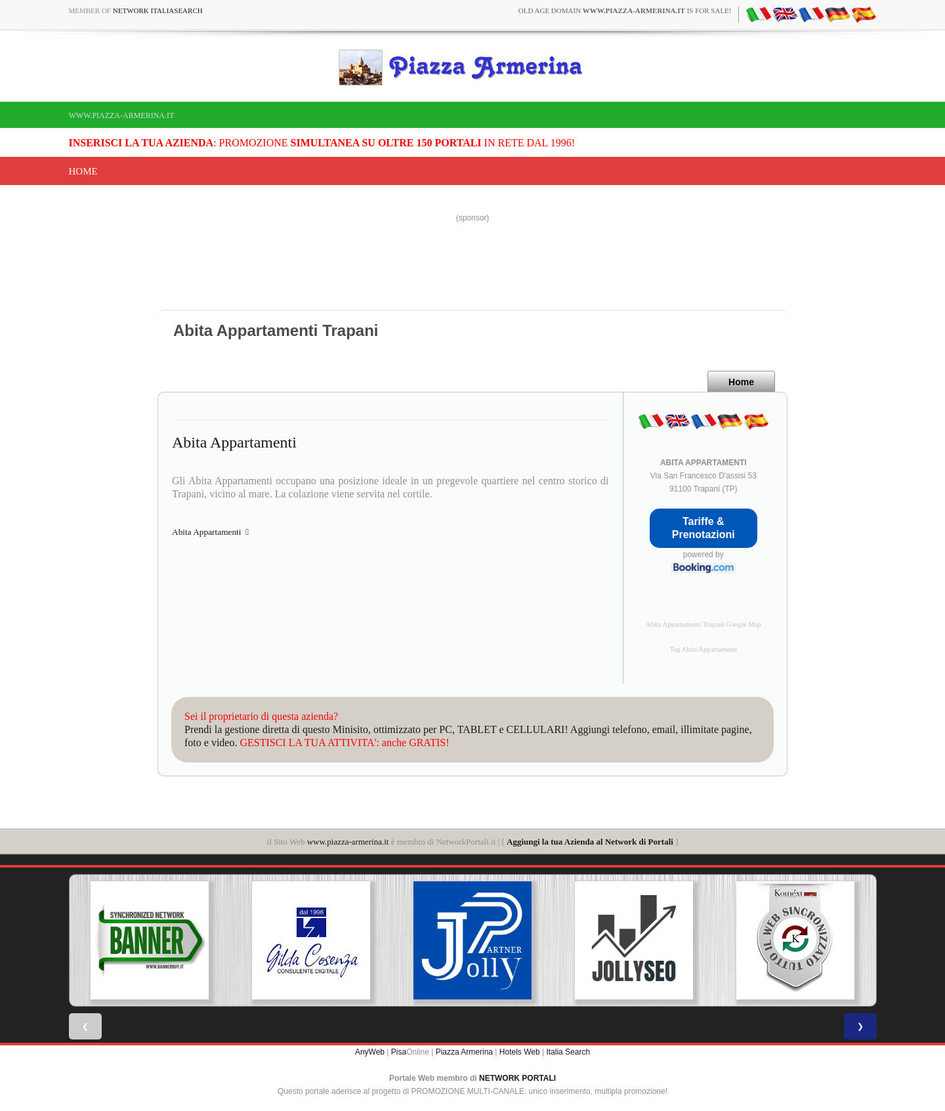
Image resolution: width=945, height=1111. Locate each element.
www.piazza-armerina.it (122, 115)
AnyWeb (370, 1052)
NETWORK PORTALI (517, 1078)
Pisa (398, 1052)
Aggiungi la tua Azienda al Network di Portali (590, 842)
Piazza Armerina (464, 1052)
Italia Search (568, 1052)
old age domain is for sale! (625, 10)
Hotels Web (519, 1052)
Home (83, 171)
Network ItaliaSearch (158, 10)
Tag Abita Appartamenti (703, 649)
